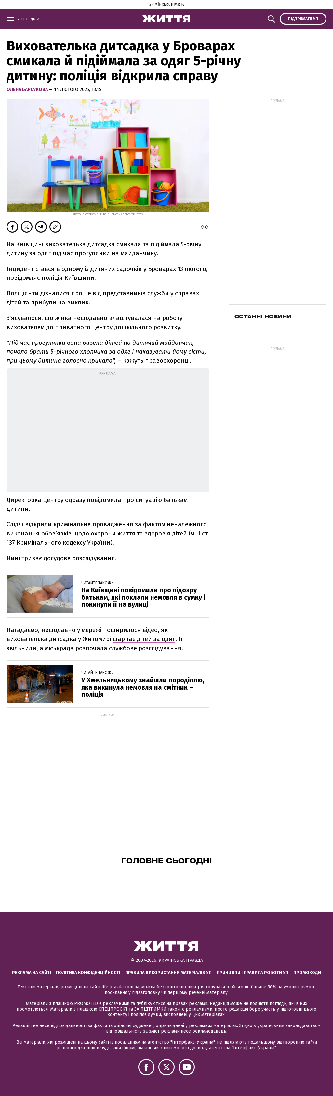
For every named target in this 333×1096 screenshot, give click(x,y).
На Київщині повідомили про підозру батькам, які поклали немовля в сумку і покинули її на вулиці (143, 597)
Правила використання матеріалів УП (168, 972)
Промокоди (307, 972)
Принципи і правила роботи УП (252, 972)
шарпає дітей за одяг (144, 639)
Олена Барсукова (28, 89)
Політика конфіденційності (88, 972)
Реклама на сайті (31, 972)
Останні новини (262, 316)
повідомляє (23, 277)
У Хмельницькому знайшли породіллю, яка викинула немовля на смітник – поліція (142, 687)
